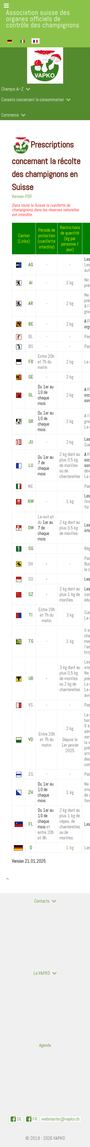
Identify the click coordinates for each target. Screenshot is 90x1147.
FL (30, 824)
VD (30, 740)
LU (30, 465)
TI (30, 615)
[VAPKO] (45, 65)
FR (30, 362)
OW (31, 528)
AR (30, 303)
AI (30, 283)
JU (30, 442)
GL (30, 395)
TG (30, 641)
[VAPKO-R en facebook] (31, 1119)
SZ (30, 594)
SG (30, 549)
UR (30, 679)
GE (30, 377)
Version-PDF (22, 196)
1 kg (70, 848)
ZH (30, 792)
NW (31, 501)
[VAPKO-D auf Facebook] (16, 1119)
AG (30, 265)
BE (30, 324)
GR (30, 421)
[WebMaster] (60, 1119)
